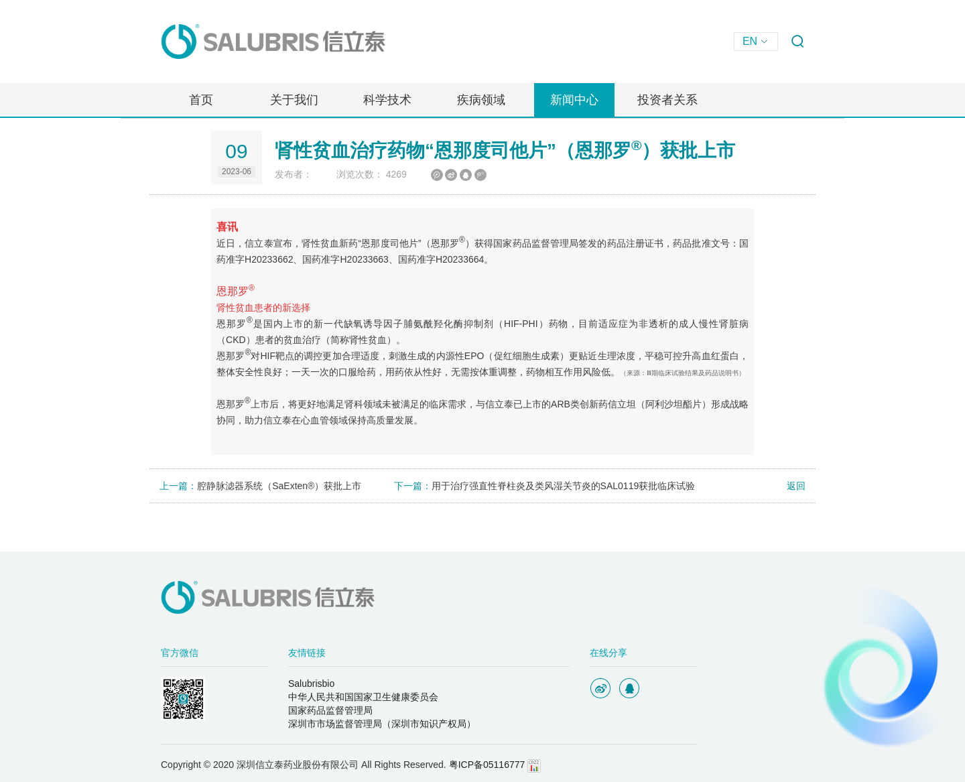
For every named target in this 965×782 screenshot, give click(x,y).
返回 (789, 485)
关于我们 (294, 100)
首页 (201, 100)
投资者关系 (667, 100)
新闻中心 (574, 100)
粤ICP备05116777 (487, 764)
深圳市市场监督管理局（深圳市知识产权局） (382, 723)
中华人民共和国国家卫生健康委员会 (363, 697)
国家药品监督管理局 (330, 710)
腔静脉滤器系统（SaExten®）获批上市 (279, 485)
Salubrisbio (311, 683)
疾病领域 (481, 100)
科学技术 (387, 100)
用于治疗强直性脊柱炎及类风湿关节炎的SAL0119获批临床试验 (564, 485)
